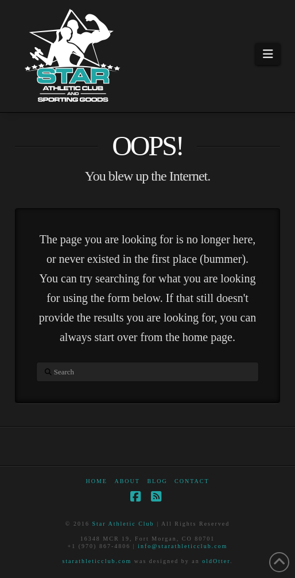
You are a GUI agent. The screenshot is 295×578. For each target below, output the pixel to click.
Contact (191, 481)
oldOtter (216, 561)
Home (96, 481)
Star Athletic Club (123, 523)
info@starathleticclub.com (182, 546)
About (126, 481)
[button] (267, 54)
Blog (157, 481)
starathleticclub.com (96, 561)
